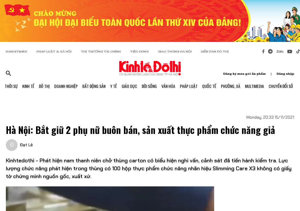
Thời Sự (11, 86)
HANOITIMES (16, 51)
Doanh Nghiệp (66, 86)
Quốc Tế (209, 86)
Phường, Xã (230, 86)
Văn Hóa (168, 86)
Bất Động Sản (93, 86)
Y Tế (113, 86)
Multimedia (254, 86)
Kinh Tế (28, 86)
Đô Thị (44, 86)
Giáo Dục (129, 86)
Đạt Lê (26, 144)
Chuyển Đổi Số (281, 86)
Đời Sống (149, 86)
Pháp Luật (188, 86)
